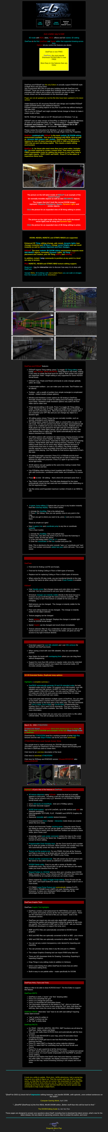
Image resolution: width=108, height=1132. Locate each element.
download (38, 756)
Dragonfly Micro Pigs (54, 1128)
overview (40, 752)
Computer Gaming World (49, 1101)
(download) (71, 737)
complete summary (41, 682)
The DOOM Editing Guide (47, 1109)
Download (51, 275)
